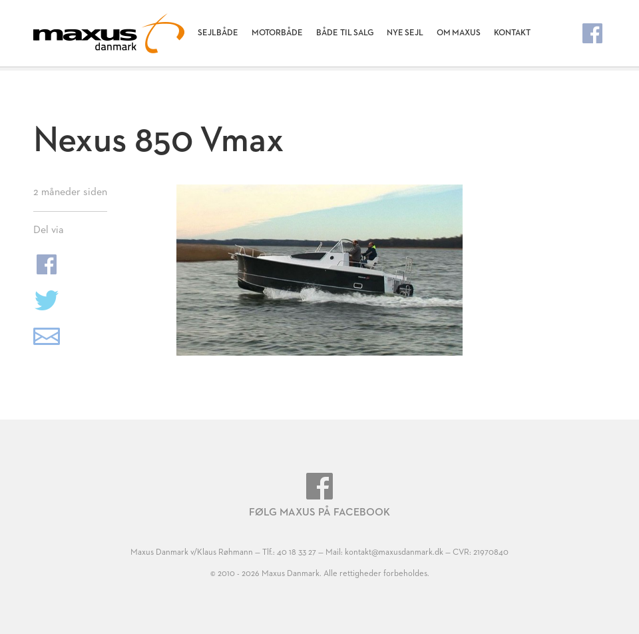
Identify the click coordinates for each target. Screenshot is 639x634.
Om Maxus (459, 33)
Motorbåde (277, 33)
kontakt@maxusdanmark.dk (394, 552)
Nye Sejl (405, 33)
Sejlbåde (218, 33)
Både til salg (344, 33)
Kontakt (512, 33)
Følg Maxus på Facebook (319, 495)
